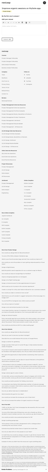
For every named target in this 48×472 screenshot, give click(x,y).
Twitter (27, 74)
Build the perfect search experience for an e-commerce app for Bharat (22, 270)
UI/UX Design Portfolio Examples (11, 133)
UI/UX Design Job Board (9, 140)
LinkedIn (27, 78)
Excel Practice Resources (9, 160)
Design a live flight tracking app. (11, 280)
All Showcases (6, 176)
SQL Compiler (28, 202)
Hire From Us (5, 81)
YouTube (27, 81)
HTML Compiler (28, 208)
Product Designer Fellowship (10, 61)
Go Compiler (5, 219)
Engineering (5, 193)
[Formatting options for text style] (4, 22)
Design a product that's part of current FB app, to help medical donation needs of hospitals (22, 345)
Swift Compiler (6, 231)
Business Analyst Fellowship (10, 67)
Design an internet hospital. (9, 315)
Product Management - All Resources (12, 127)
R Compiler (5, 222)
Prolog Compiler (6, 238)
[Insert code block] (13, 22)
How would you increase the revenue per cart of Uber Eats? (18, 397)
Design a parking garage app (10, 420)
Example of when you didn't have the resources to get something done (21, 441)
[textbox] (24, 29)
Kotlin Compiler (6, 228)
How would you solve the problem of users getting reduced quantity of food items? (23, 263)
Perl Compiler (5, 241)
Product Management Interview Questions (14, 107)
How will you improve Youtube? (10, 304)
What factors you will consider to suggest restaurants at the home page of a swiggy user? (23, 296)
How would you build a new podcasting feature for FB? (17, 417)
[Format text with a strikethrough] (19, 22)
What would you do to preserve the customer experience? (18, 286)
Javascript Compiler (29, 199)
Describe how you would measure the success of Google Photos (20, 338)
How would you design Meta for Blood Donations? (16, 252)
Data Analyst (5, 173)
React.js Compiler (29, 205)
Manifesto (4, 78)
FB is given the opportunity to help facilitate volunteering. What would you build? (23, 355)
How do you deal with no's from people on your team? (17, 431)
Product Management (8, 166)
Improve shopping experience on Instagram (14, 277)
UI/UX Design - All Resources (10, 146)
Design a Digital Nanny (8, 267)
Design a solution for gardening (11, 341)
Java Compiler (28, 186)
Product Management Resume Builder (12, 123)
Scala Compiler (6, 235)
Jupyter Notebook (7, 215)
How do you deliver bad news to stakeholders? (15, 391)
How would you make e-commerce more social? (15, 292)
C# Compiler (27, 196)
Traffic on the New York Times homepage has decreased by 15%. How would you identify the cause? (23, 408)
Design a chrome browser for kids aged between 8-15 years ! (19, 283)
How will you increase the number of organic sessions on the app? (20, 400)
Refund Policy (5, 90)
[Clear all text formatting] (22, 22)
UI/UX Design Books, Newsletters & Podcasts (14, 137)
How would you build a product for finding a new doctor (17, 381)
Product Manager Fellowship (10, 58)
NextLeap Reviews (7, 100)
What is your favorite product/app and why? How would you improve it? (22, 259)
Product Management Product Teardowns (13, 117)
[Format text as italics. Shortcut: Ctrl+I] (11, 22)
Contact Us (5, 94)
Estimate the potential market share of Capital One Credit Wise (19, 428)
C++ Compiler (27, 193)
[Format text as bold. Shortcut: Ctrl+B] (8, 22)
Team (3, 74)
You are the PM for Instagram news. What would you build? (18, 301)
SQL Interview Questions (9, 153)
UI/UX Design (5, 170)
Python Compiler (28, 183)
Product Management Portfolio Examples (13, 111)
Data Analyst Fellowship (8, 64)
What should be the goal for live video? (13, 394)
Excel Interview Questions (9, 156)
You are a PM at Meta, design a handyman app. (15, 256)
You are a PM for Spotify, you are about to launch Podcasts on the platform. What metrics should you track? (23, 360)
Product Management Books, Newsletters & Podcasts (17, 114)
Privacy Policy (6, 84)
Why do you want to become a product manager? (16, 335)
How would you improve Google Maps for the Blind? (16, 273)
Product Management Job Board (11, 120)
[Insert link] (16, 22)
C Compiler (27, 189)
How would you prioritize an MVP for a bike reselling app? (18, 325)
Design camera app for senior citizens (12, 373)
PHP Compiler (5, 225)
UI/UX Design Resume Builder (10, 143)
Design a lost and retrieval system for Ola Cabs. (15, 307)
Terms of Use (5, 87)
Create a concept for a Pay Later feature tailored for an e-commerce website (23, 289)
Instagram (28, 84)
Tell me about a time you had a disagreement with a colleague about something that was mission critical (21, 424)
